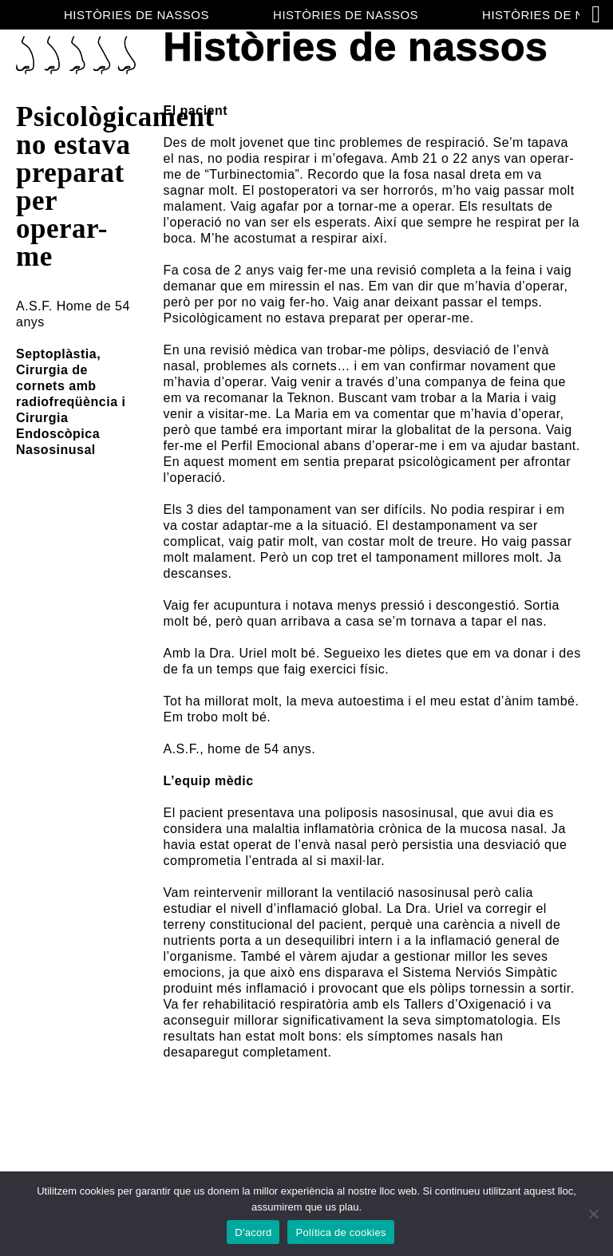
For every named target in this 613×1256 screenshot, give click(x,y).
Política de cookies (340, 1232)
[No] (593, 1214)
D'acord (253, 1232)
